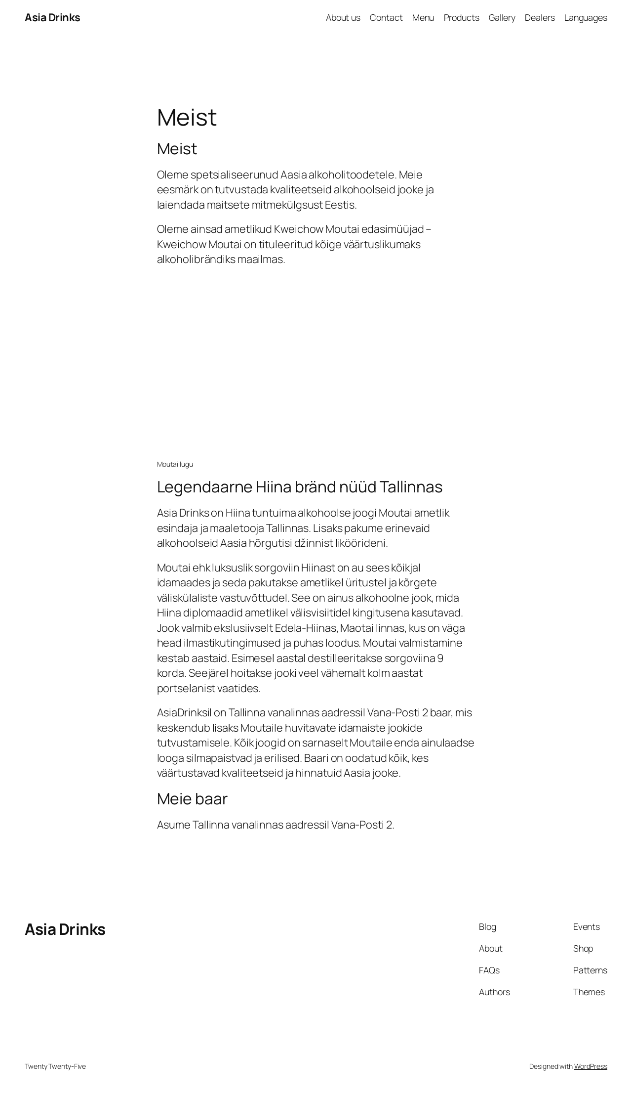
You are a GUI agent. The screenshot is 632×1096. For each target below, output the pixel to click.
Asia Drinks (52, 17)
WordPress (590, 1066)
